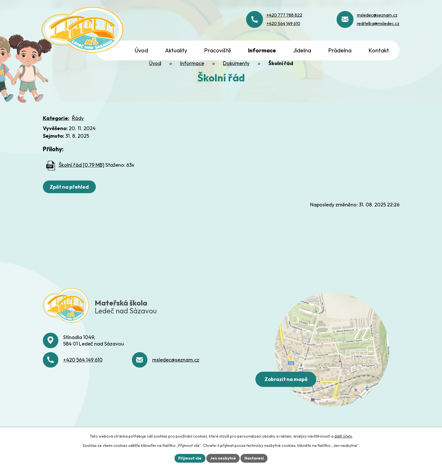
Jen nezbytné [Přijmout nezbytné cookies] (223, 457)
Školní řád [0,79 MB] (81, 181)
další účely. (343, 435)
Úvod (155, 79)
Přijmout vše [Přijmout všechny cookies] (189, 457)
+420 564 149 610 (83, 390)
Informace (192, 79)
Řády (78, 134)
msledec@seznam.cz (175, 390)
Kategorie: (56, 134)
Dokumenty (236, 79)
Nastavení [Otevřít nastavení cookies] (255, 457)
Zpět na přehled (70, 203)
